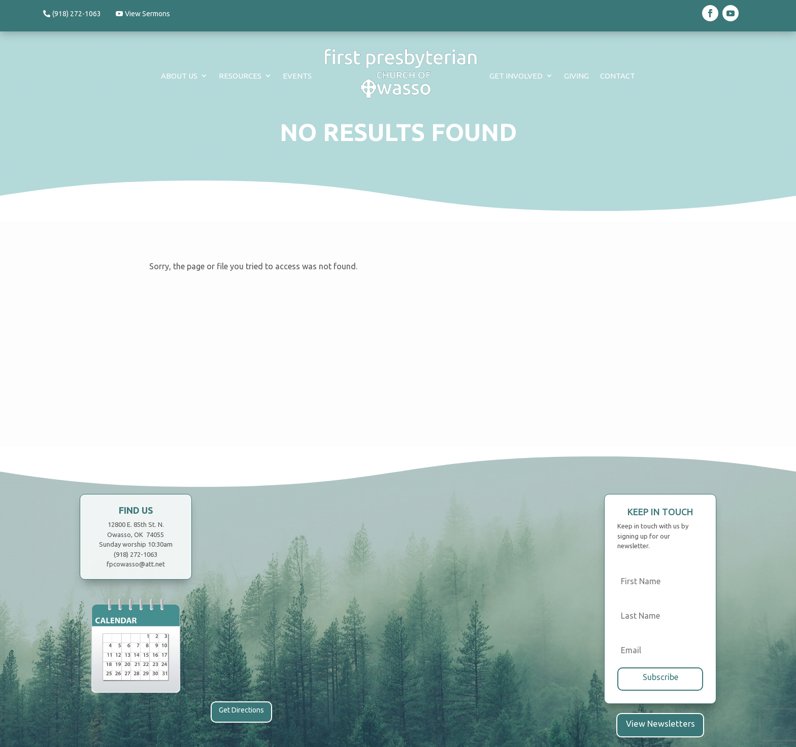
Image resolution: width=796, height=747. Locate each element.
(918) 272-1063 (76, 14)
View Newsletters (660, 722)
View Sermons (151, 14)
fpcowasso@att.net (136, 563)
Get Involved (516, 76)
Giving (576, 76)
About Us (179, 76)
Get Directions (241, 710)
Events (297, 76)
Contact (617, 76)
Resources (240, 76)
